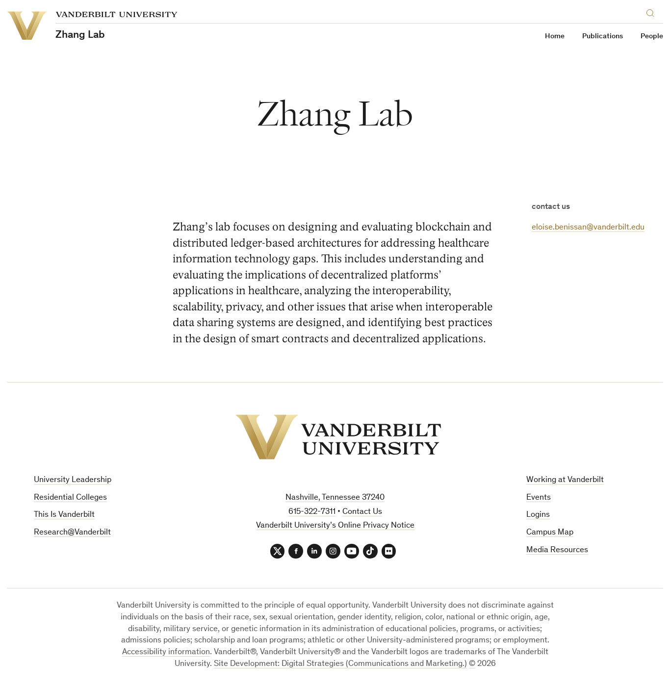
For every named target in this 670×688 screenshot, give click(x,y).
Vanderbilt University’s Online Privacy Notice (335, 526)
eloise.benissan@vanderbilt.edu (588, 228)
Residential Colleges (70, 498)
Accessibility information (166, 652)
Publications (602, 36)
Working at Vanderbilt (565, 480)
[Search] (652, 11)
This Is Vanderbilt (64, 515)
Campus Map (549, 533)
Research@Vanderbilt (72, 533)
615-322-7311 (311, 512)
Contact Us (362, 512)
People (652, 36)
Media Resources (557, 550)
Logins (538, 515)
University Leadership (72, 480)
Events (538, 498)
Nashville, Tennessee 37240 (335, 498)
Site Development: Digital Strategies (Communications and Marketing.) (340, 664)
